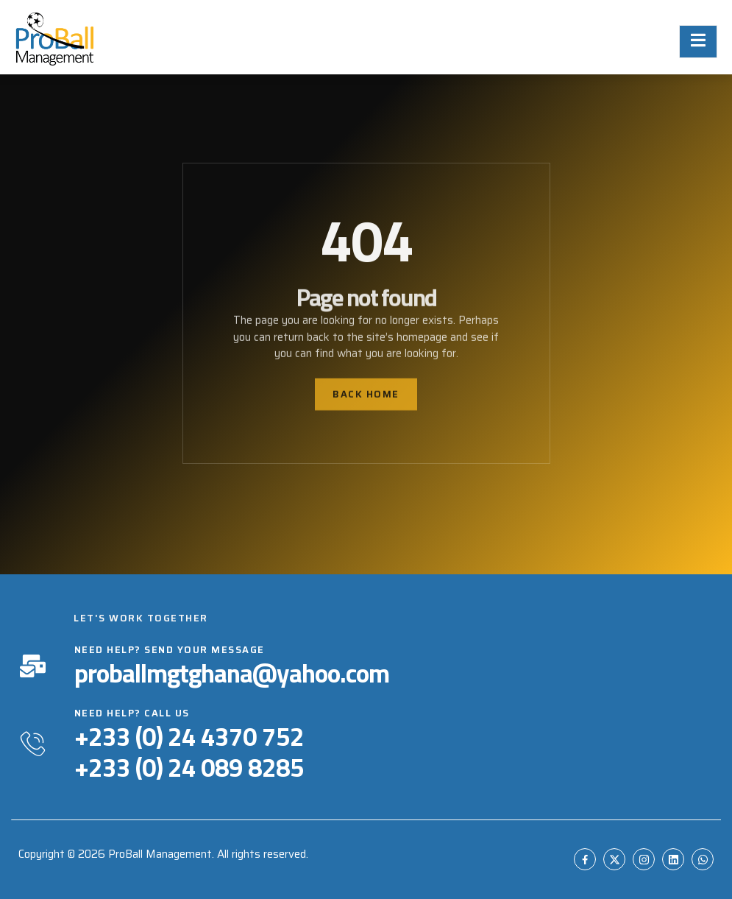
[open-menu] (698, 41)
